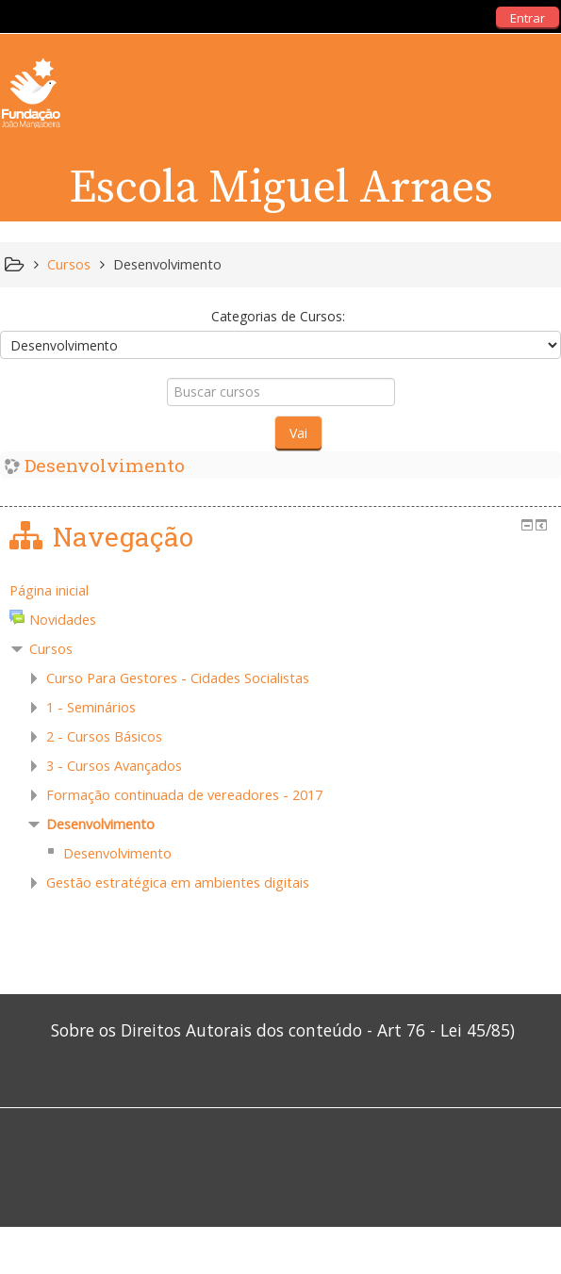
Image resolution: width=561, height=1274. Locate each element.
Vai (298, 433)
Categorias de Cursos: (278, 316)
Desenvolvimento (105, 465)
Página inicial (49, 590)
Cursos (51, 649)
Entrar (527, 17)
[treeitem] (280, 591)
